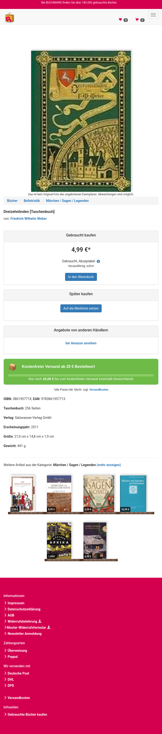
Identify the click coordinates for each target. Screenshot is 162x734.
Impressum (14, 603)
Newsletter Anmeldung (23, 634)
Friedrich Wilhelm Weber (28, 218)
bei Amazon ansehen (81, 343)
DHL (9, 679)
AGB (9, 615)
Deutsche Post (16, 673)
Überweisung (15, 650)
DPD (9, 685)
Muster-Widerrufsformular (27, 627)
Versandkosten (98, 389)
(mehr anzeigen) (109, 465)
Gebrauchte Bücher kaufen (25, 714)
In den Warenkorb (81, 277)
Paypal (11, 657)
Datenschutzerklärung (22, 609)
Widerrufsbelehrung (22, 621)
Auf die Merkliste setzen (81, 308)
